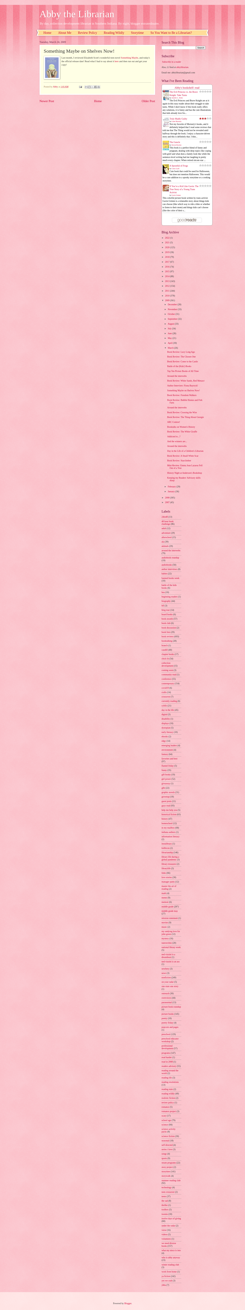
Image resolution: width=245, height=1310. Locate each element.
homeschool (167, 823)
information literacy (171, 836)
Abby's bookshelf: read (187, 87)
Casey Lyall (175, 168)
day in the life (168, 710)
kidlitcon (166, 848)
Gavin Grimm (176, 195)
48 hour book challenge (168, 522)
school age (166, 1120)
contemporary (168, 683)
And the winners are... (177, 441)
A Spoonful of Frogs (179, 166)
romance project (169, 1111)
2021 (167, 242)
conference (167, 679)
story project (167, 1167)
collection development (167, 664)
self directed (167, 1145)
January (171, 491)
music (164, 927)
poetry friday (167, 1023)
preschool (166, 1034)
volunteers (166, 1239)
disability (166, 719)
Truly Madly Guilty (178, 119)
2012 (167, 286)
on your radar (168, 982)
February (172, 486)
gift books (166, 774)
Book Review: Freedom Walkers (181, 395)
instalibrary (167, 843)
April (170, 343)
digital (164, 714)
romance (165, 1107)
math (164, 893)
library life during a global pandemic (170, 858)
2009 (167, 300)
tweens (165, 1214)
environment (167, 750)
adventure (166, 533)
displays (165, 723)
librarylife (166, 868)
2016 (167, 267)
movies (165, 922)
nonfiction (166, 977)
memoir (165, 902)
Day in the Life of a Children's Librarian (185, 451)
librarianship (167, 852)
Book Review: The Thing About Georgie (185, 417)
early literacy (167, 732)
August (171, 324)
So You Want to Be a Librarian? (171, 32)
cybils (164, 705)
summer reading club (171, 1180)
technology (167, 1187)
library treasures (169, 864)
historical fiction (169, 814)
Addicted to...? (173, 436)
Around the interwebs (177, 376)
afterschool (167, 537)
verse (164, 1230)
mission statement (170, 918)
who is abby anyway (171, 1257)
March (171, 348)
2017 (167, 262)
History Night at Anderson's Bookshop (184, 473)
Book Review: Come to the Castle (182, 361)
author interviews (169, 569)
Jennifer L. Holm (177, 98)
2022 (167, 238)
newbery (165, 969)
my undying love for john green (171, 932)
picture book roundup (171, 1007)
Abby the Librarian (77, 14)
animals (165, 546)
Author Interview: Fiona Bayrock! (182, 385)
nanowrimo (167, 943)
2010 (167, 295)
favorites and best (169, 758)
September (173, 319)
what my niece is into (171, 1250)
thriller (165, 1205)
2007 (167, 502)
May (170, 338)
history (165, 819)
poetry (164, 1018)
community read (169, 674)
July (170, 328)
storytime (166, 1171)
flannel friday (168, 766)
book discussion (169, 628)
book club (166, 623)
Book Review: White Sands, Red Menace (185, 381)
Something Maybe (129, 57)
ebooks (165, 736)
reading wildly (168, 1093)
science (165, 1124)
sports (164, 1158)
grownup (166, 796)
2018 (167, 257)
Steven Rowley (177, 145)
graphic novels (168, 792)
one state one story (170, 986)
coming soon (167, 670)
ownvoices (166, 998)
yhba (164, 1285)
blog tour (166, 610)
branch (165, 645)
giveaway (166, 783)
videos (165, 1234)
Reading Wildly (114, 32)
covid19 (165, 688)
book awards (167, 619)
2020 (167, 247)
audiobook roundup (170, 557)
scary (164, 1116)
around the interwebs (171, 550)
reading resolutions (170, 1082)
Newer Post (47, 101)
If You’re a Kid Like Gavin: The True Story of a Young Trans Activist (184, 189)
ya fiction (166, 1276)
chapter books (168, 654)
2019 (167, 252)
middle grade (167, 906)
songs (164, 1154)
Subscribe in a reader (171, 62)
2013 (167, 281)
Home (47, 32)
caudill (165, 650)
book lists (166, 632)
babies (164, 573)
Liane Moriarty (177, 121)
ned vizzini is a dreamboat (168, 955)
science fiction (168, 1136)
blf (163, 605)
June (170, 333)
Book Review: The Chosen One (181, 356)
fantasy (165, 754)
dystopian (166, 728)
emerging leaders (169, 745)
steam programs (169, 1163)
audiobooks (167, 565)
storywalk (166, 1176)
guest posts (167, 801)
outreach (165, 993)
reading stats (167, 1089)
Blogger (127, 1303)
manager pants (168, 882)
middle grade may (170, 911)
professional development (167, 1047)
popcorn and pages (170, 1027)
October (171, 314)
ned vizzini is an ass (171, 961)
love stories (167, 877)
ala (163, 542)
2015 (167, 271)
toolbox (165, 1209)
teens (164, 1196)
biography (166, 601)
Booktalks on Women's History (181, 427)
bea (163, 592)
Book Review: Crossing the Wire (182, 412)
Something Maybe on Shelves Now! (183, 390)
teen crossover (168, 1192)
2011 (167, 291)
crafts (164, 692)
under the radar (168, 1225)
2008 (167, 497)
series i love (167, 1149)
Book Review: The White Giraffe (182, 431)
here (117, 61)
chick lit (165, 658)
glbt (163, 788)
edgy (164, 741)
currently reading (169, 701)
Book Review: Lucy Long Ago (181, 352)
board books (167, 614)
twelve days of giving (171, 1218)
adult (164, 528)
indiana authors (168, 832)
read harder (167, 1057)
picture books (168, 1014)
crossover (166, 696)
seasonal (165, 1140)
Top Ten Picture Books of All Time (183, 371)
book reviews (168, 636)
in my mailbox (168, 828)
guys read (166, 805)
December (172, 304)
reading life (167, 1077)
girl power (166, 779)
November (173, 309)
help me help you (169, 810)
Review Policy (87, 32)
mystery (165, 938)
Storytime (137, 32)
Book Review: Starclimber (179, 460)
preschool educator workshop (170, 1040)
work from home (169, 1271)
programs (166, 1053)
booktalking (167, 641)
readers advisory (169, 1066)
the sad (165, 1201)
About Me (64, 32)
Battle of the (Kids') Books (179, 366)
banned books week (170, 578)
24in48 (165, 517)
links (164, 873)
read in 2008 (167, 1062)
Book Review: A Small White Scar (182, 456)
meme (164, 897)
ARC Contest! (173, 422)
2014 (167, 276)
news (164, 973)
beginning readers (170, 596)
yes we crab (167, 1280)
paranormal (167, 1002)
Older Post (148, 101)
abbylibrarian (182, 67)
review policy (168, 1102)
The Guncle (175, 142)
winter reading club (170, 1264)
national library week (171, 947)
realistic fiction (168, 1098)
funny (164, 770)
